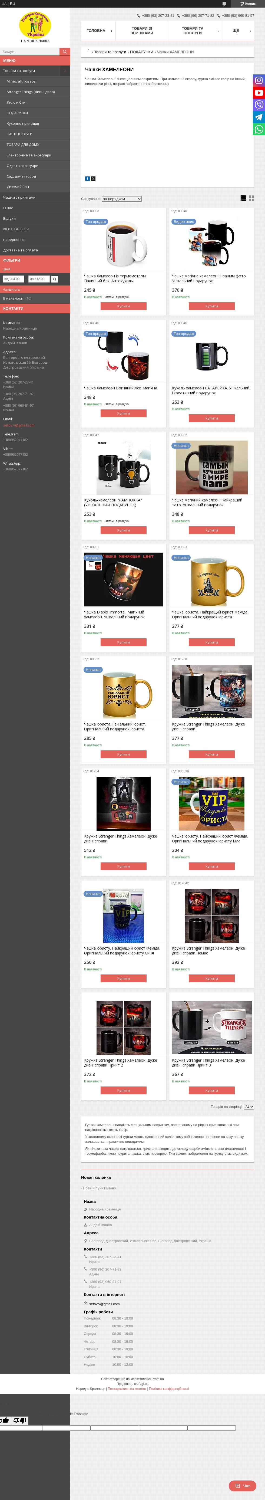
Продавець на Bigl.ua (132, 1384)
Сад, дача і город (21, 176)
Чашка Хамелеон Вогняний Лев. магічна (120, 388)
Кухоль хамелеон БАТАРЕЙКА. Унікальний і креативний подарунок (210, 390)
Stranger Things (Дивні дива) (31, 91)
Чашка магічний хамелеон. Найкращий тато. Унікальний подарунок (207, 502)
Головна (96, 30)
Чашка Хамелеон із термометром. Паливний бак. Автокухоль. (115, 278)
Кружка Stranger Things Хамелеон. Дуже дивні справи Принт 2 (120, 1063)
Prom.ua (158, 1379)
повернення (14, 239)
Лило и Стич (17, 102)
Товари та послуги (19, 70)
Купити (123, 306)
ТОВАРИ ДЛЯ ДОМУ (23, 144)
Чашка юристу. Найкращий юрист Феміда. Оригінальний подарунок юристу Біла (210, 838)
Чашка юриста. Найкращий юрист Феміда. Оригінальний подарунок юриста (210, 614)
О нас (8, 207)
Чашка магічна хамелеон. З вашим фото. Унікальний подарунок (209, 278)
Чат (242, 1485)
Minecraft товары (22, 81)
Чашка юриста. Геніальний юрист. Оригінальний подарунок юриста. (115, 726)
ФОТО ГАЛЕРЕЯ (16, 229)
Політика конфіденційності (169, 1389)
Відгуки (9, 218)
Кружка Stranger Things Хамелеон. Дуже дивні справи (208, 726)
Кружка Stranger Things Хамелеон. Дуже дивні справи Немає (208, 951)
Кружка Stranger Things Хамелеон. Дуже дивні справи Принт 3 (208, 1063)
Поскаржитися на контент (127, 1389)
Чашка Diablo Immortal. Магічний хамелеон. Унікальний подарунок (114, 614)
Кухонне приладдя (23, 123)
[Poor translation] (19, 1420)
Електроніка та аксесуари (29, 155)
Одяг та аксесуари (22, 165)
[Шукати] (64, 52)
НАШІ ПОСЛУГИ (19, 134)
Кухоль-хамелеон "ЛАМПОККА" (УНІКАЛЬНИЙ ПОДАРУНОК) (113, 502)
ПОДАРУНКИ (17, 112)
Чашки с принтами (19, 197)
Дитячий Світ (18, 186)
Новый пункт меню (99, 1188)
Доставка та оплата (20, 250)
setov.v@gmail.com (19, 425)
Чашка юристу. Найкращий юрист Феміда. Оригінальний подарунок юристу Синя (122, 951)
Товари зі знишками (142, 30)
